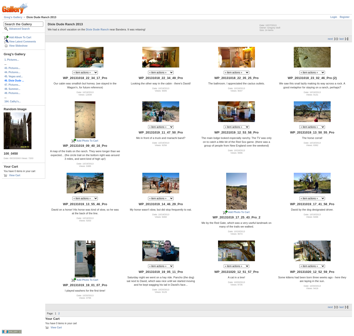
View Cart (14, 175)
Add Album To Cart (20, 37)
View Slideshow (18, 45)
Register (345, 17)
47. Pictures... (12, 84)
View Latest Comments (22, 41)
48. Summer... (12, 89)
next (330, 39)
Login (333, 17)
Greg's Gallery (13, 17)
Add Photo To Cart (87, 140)
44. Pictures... (12, 72)
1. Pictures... (11, 59)
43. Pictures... (12, 68)
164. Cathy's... (12, 101)
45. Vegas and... (13, 76)
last (341, 39)
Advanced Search (19, 28)
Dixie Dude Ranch (97, 29)
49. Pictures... (12, 93)
